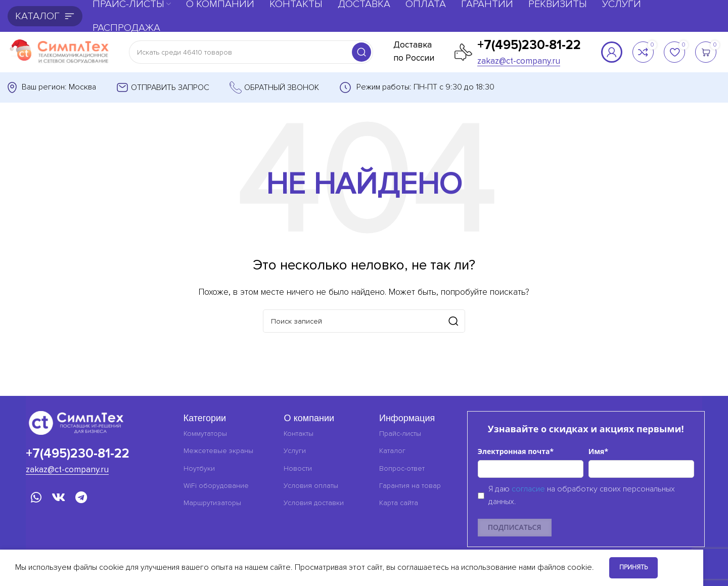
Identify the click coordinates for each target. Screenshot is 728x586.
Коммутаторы (205, 433)
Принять (633, 567)
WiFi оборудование (216, 485)
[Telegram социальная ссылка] (81, 498)
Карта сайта (398, 503)
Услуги (295, 450)
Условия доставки (314, 503)
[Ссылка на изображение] (76, 422)
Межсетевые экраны (218, 450)
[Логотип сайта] (58, 52)
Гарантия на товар (410, 485)
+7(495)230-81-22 (529, 45)
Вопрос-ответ (402, 468)
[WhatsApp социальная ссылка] (36, 498)
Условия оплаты (311, 485)
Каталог (392, 450)
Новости (298, 468)
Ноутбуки (199, 468)
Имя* (598, 451)
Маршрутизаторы (212, 503)
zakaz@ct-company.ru (518, 61)
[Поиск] (251, 52)
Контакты (298, 433)
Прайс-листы (400, 433)
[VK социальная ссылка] (58, 498)
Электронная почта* (516, 451)
